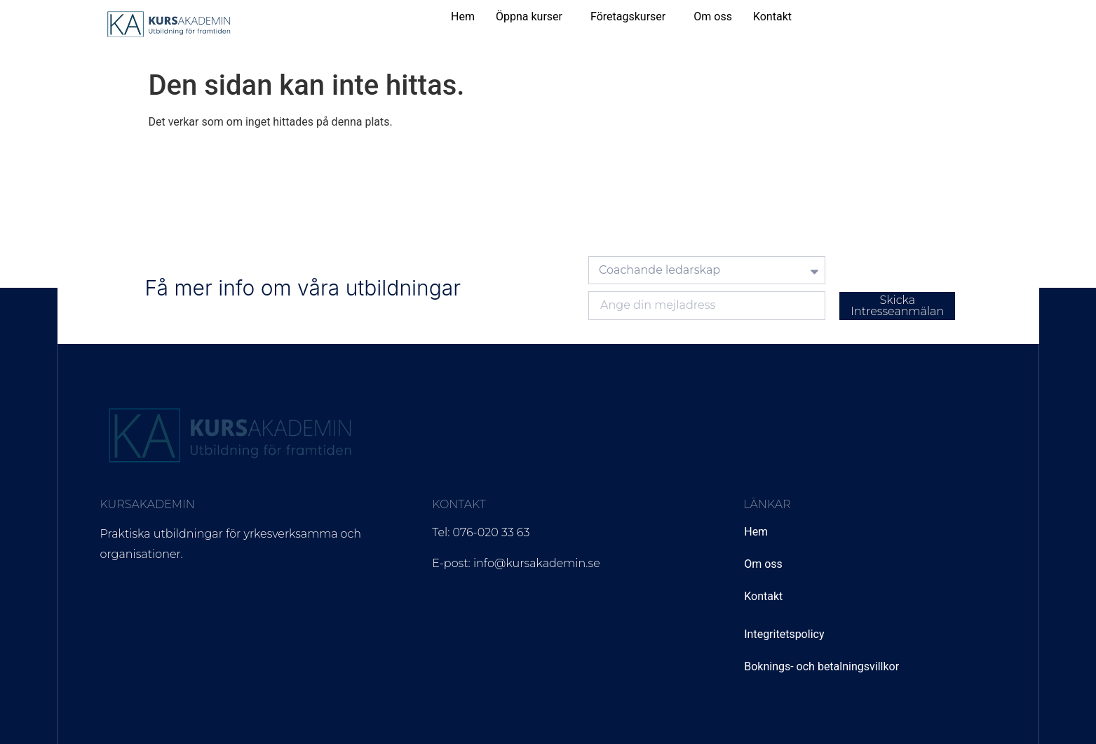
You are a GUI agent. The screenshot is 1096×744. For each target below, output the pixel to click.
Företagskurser (627, 16)
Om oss (713, 16)
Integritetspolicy (784, 634)
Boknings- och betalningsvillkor (821, 666)
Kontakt (772, 16)
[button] (532, 17)
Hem (463, 16)
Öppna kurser (529, 16)
